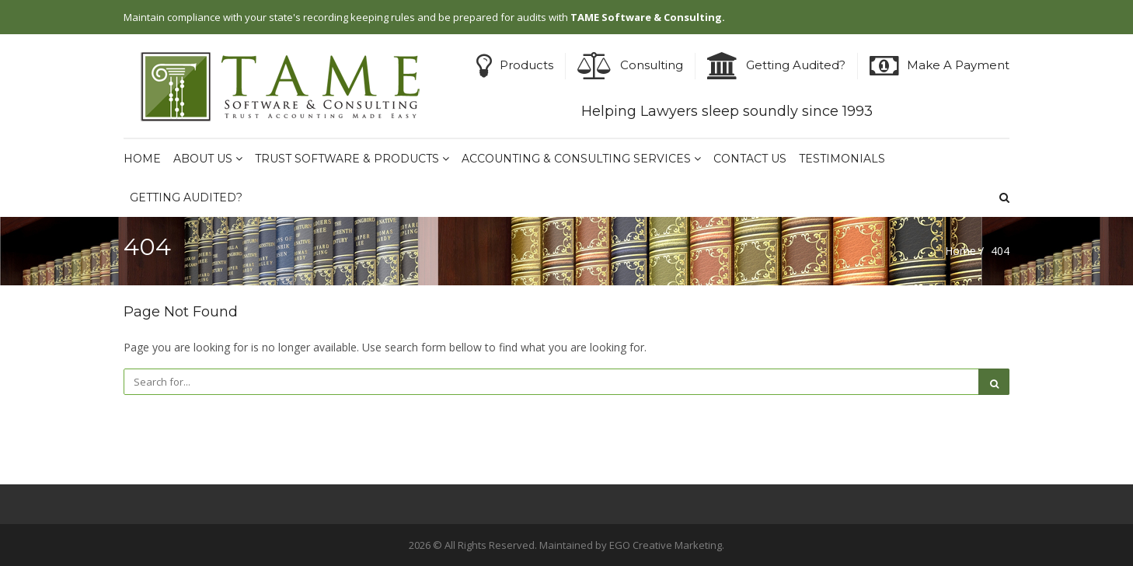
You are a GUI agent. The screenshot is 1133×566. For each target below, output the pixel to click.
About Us (207, 159)
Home (142, 159)
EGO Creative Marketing (665, 545)
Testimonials (842, 159)
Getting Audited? (795, 65)
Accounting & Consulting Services (581, 159)
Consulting (651, 65)
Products (526, 65)
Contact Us (749, 159)
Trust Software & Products (352, 159)
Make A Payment (958, 65)
